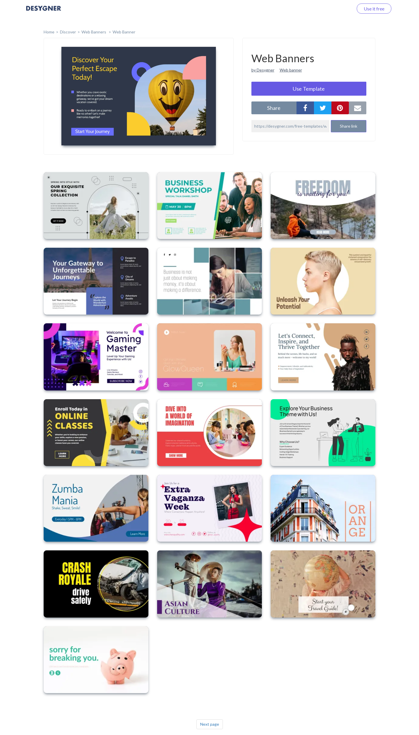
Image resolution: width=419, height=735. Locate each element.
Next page (209, 724)
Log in (339, 8)
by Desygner (262, 69)
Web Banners (94, 31)
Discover (68, 31)
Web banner (291, 69)
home (49, 31)
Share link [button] (348, 126)
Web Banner (124, 31)
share (273, 108)
